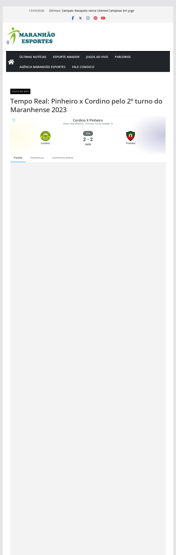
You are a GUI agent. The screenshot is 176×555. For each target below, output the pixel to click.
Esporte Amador (66, 57)
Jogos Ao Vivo (97, 57)
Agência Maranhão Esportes (42, 67)
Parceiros (123, 57)
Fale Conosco (83, 67)
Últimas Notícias (32, 57)
